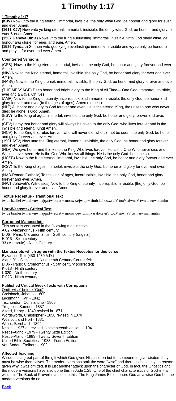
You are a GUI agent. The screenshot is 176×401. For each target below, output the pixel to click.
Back (6, 387)
